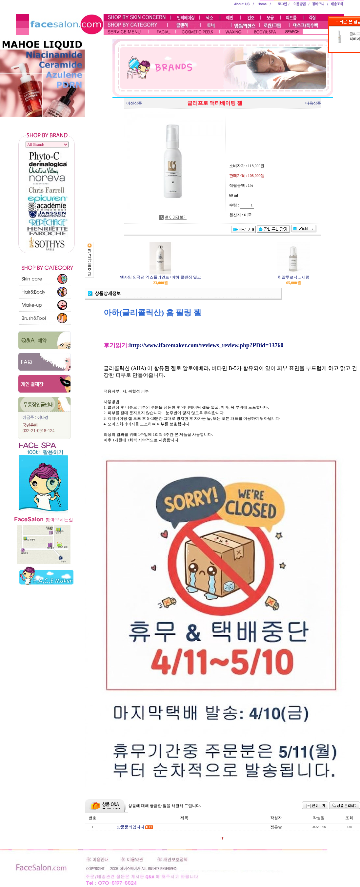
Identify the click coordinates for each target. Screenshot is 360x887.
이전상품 (134, 103)
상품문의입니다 (130, 827)
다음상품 (313, 103)
